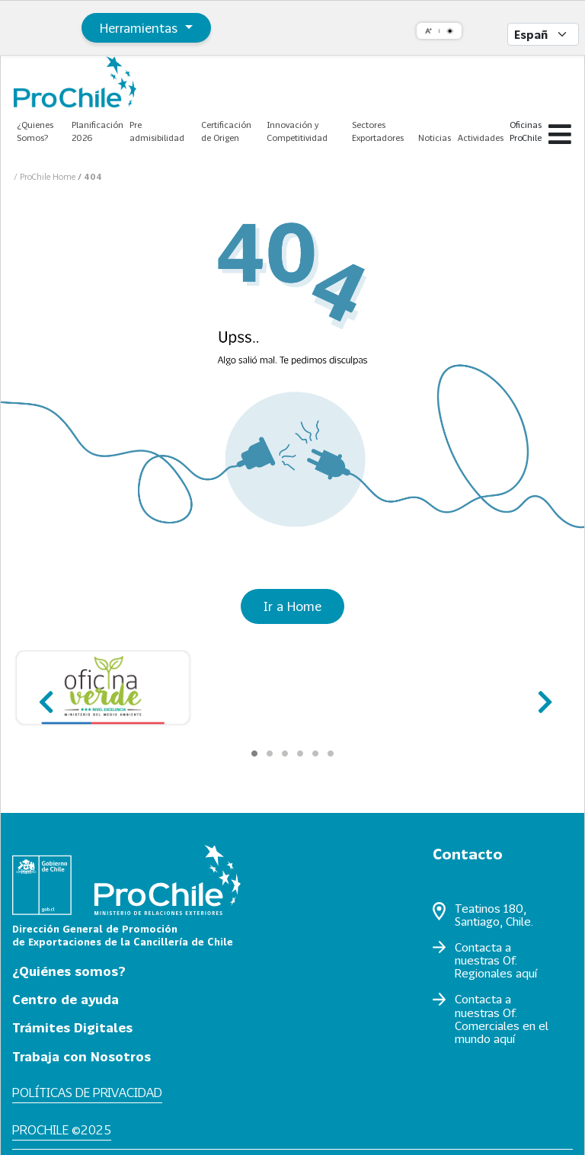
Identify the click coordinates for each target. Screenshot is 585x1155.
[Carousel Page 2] (270, 753)
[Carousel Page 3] (285, 753)
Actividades (480, 137)
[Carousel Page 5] (315, 753)
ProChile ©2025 (61, 1129)
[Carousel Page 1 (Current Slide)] (254, 753)
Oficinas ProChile (526, 131)
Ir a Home (292, 606)
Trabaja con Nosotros (81, 1056)
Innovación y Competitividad (297, 131)
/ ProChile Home (46, 176)
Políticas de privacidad (87, 1092)
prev (44, 695)
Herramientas (140, 28)
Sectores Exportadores (378, 131)
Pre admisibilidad (156, 131)
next (540, 695)
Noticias (434, 137)
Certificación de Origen (226, 131)
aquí (526, 973)
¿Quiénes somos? (69, 971)
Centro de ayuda (65, 999)
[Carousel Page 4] (300, 753)
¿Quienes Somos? (35, 131)
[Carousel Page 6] (331, 753)
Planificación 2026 (97, 131)
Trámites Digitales (72, 1027)
